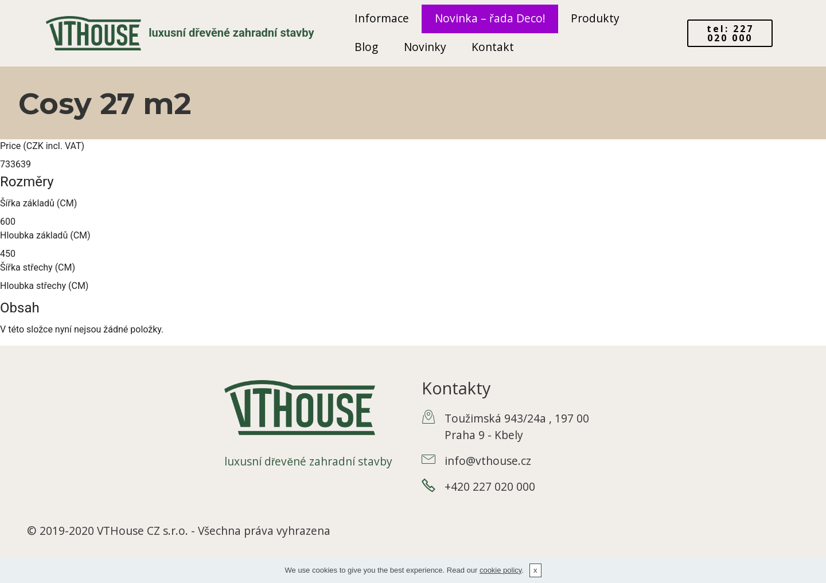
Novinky (425, 46)
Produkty (595, 18)
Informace (381, 18)
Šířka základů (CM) (38, 203)
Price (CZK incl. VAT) (42, 145)
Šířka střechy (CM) (37, 267)
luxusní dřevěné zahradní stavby (231, 33)
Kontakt (493, 46)
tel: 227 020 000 (730, 33)
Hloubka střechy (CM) (44, 285)
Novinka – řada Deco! (490, 18)
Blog (366, 46)
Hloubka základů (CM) (45, 235)
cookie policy (500, 570)
